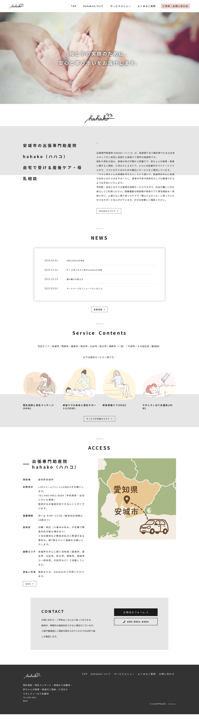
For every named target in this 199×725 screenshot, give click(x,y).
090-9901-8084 (136, 635)
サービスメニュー (120, 6)
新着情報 (99, 314)
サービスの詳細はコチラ (99, 426)
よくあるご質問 (147, 6)
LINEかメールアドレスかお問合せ (58, 495)
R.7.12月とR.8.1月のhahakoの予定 (88, 272)
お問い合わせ (167, 684)
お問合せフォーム (136, 623)
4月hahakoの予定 (78, 263)
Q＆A (31, 593)
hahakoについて (93, 6)
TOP (74, 6)
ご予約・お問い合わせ (175, 6)
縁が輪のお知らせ (77, 281)
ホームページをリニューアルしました (88, 291)
